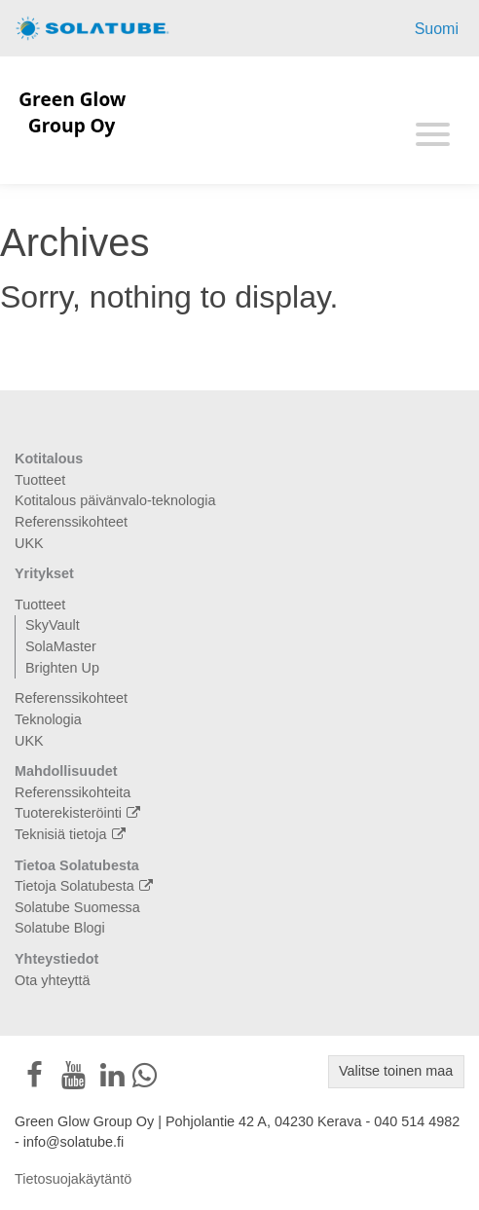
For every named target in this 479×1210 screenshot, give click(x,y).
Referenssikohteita (72, 792)
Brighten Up (62, 668)
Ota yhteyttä (53, 980)
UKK (29, 543)
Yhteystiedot (56, 959)
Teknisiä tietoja (72, 834)
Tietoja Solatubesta (86, 886)
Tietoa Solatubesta (77, 865)
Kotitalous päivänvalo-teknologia (115, 500)
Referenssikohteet (71, 522)
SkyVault (52, 625)
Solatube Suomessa (77, 907)
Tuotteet (40, 480)
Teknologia (48, 719)
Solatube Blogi (60, 927)
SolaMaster (60, 646)
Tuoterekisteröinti (80, 813)
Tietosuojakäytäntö (73, 1179)
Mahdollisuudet (66, 771)
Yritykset (44, 573)
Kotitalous (49, 458)
